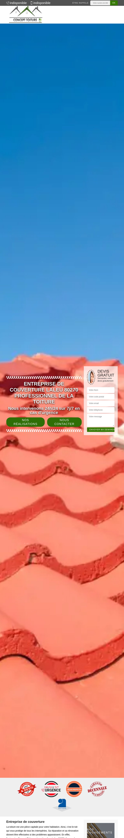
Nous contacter (64, 422)
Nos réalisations (25, 422)
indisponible (16, 3)
